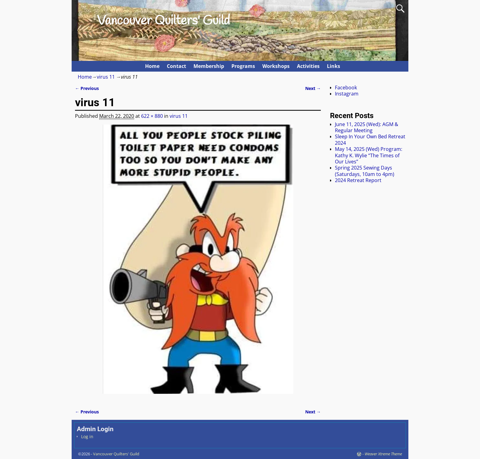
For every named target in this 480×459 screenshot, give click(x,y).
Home (152, 66)
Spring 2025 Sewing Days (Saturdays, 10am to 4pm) (364, 170)
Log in (87, 436)
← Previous (87, 88)
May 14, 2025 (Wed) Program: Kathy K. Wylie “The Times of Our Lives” (368, 155)
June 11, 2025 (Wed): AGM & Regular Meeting (366, 127)
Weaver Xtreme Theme (383, 454)
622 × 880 (152, 116)
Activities (308, 66)
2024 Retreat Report (358, 180)
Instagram (346, 93)
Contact (176, 66)
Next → (313, 88)
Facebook (346, 87)
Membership (208, 66)
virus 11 (106, 76)
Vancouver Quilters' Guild (163, 21)
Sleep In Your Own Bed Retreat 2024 (370, 139)
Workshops (276, 66)
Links (333, 66)
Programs (243, 66)
